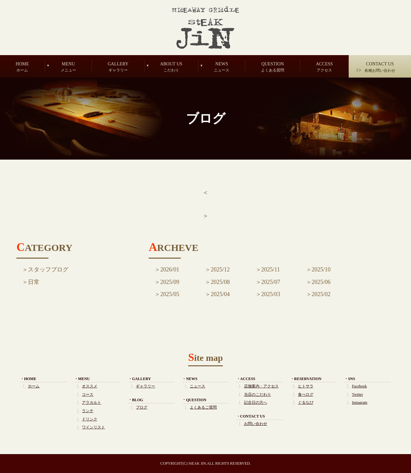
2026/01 (169, 269)
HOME (22, 67)
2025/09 (169, 282)
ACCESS (324, 67)
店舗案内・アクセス (261, 386)
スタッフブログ (48, 269)
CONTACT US (380, 67)
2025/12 (220, 269)
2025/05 (169, 294)
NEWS (222, 67)
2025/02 (321, 294)
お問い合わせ (255, 423)
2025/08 (220, 282)
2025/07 (270, 282)
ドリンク (89, 419)
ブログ (141, 407)
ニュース (197, 386)
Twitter (357, 394)
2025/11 (270, 269)
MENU (68, 67)
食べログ (305, 394)
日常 (33, 282)
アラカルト (91, 402)
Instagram (359, 402)
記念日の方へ (255, 402)
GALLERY (117, 67)
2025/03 (270, 294)
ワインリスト (93, 427)
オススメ (89, 386)
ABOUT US (171, 67)
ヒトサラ (305, 386)
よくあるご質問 (203, 407)
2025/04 (220, 294)
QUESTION (272, 67)
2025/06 (321, 282)
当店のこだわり (257, 394)
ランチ (87, 411)
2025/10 (321, 269)
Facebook (359, 386)
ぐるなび (305, 402)
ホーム (33, 386)
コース (87, 394)
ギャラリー (145, 386)
